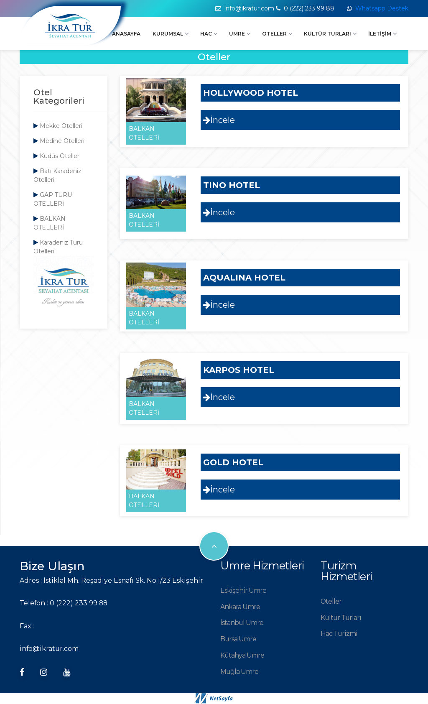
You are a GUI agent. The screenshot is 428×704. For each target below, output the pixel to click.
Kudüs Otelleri (57, 156)
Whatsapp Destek (381, 8)
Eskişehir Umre (243, 590)
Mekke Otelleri (57, 126)
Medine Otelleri (58, 141)
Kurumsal (170, 34)
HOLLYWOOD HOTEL (250, 93)
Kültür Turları (330, 34)
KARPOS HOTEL (238, 370)
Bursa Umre (238, 639)
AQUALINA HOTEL (244, 278)
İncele (219, 120)
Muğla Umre (239, 672)
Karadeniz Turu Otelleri (58, 247)
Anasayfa (126, 34)
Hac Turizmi (339, 634)
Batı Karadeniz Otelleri (57, 175)
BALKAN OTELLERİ (49, 223)
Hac (208, 34)
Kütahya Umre (242, 655)
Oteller (277, 34)
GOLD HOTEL (233, 462)
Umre (239, 34)
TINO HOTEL (231, 185)
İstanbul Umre (241, 623)
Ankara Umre (240, 607)
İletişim (382, 34)
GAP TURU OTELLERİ (52, 199)
